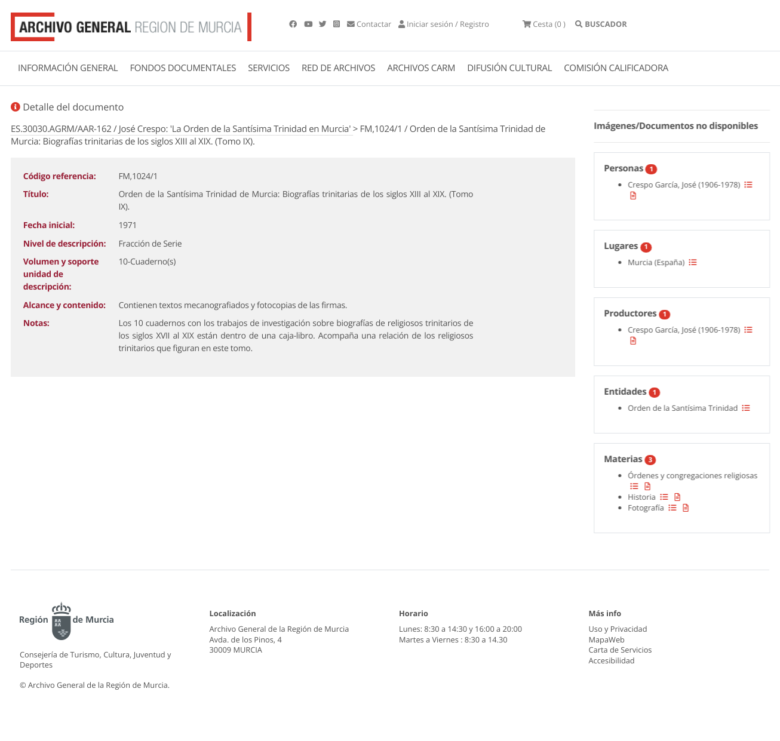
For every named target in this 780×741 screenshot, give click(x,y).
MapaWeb (607, 639)
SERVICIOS (269, 68)
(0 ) (544, 24)
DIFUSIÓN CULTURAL (509, 68)
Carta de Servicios (620, 649)
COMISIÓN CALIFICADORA (616, 68)
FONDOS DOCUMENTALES (183, 68)
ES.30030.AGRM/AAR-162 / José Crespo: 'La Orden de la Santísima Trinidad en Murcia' (182, 129)
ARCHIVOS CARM (421, 68)
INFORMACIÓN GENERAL (68, 68)
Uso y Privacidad (618, 628)
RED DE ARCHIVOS (338, 68)
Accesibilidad (612, 660)
